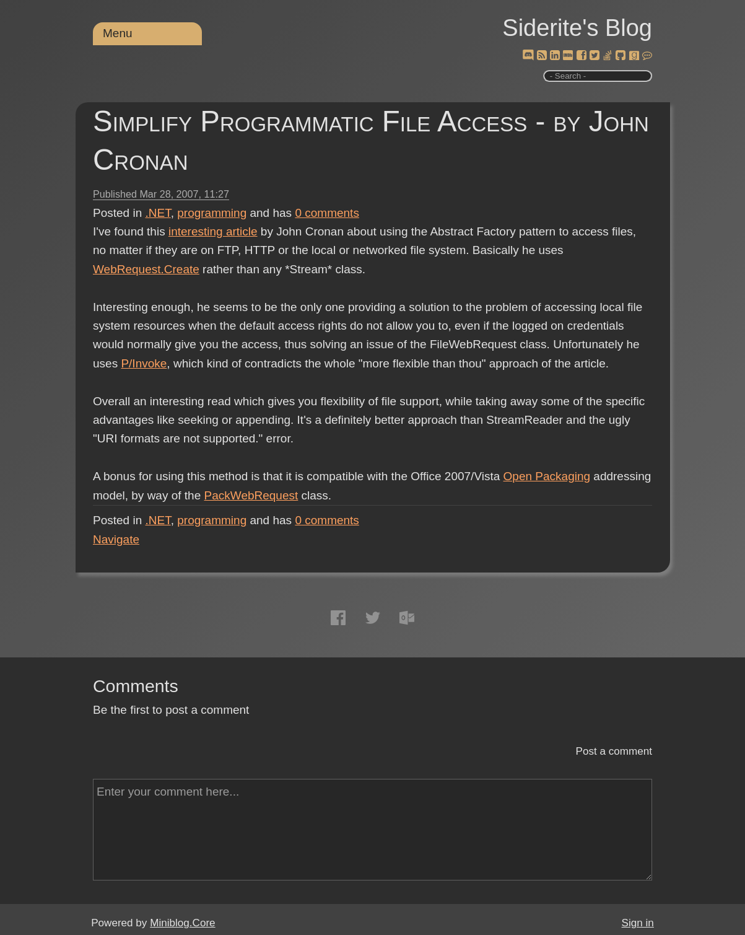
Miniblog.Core (182, 923)
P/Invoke (144, 363)
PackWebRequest (251, 495)
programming (211, 212)
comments (327, 212)
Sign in (638, 923)
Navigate (116, 539)
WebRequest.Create (146, 269)
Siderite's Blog (577, 28)
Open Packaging (547, 476)
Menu (118, 33)
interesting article (213, 231)
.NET (158, 212)
